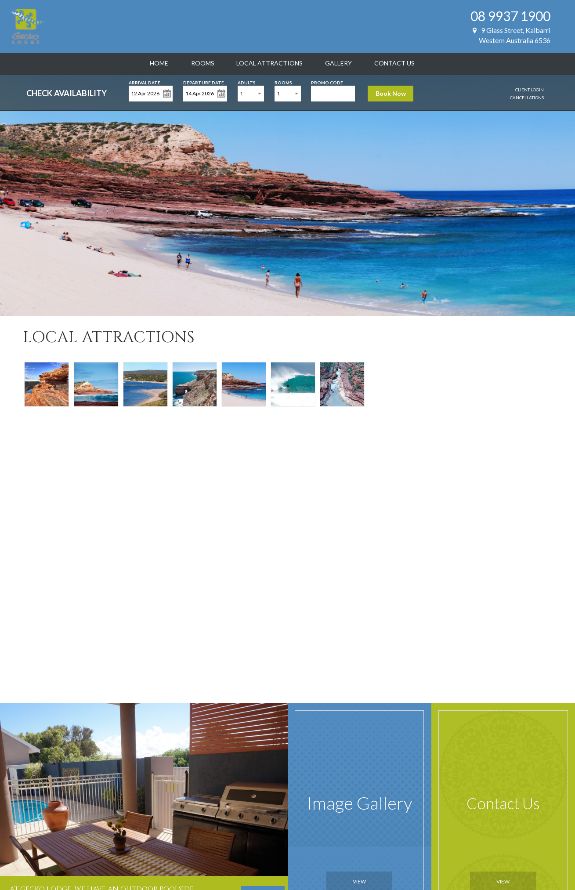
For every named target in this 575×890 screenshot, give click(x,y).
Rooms (202, 63)
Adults (247, 82)
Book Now (391, 93)
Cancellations (527, 97)
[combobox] (251, 93)
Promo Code (327, 82)
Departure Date (203, 82)
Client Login (529, 89)
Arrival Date (144, 82)
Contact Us (394, 63)
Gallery (338, 63)
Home (159, 63)
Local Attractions (269, 63)
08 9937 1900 (510, 16)
